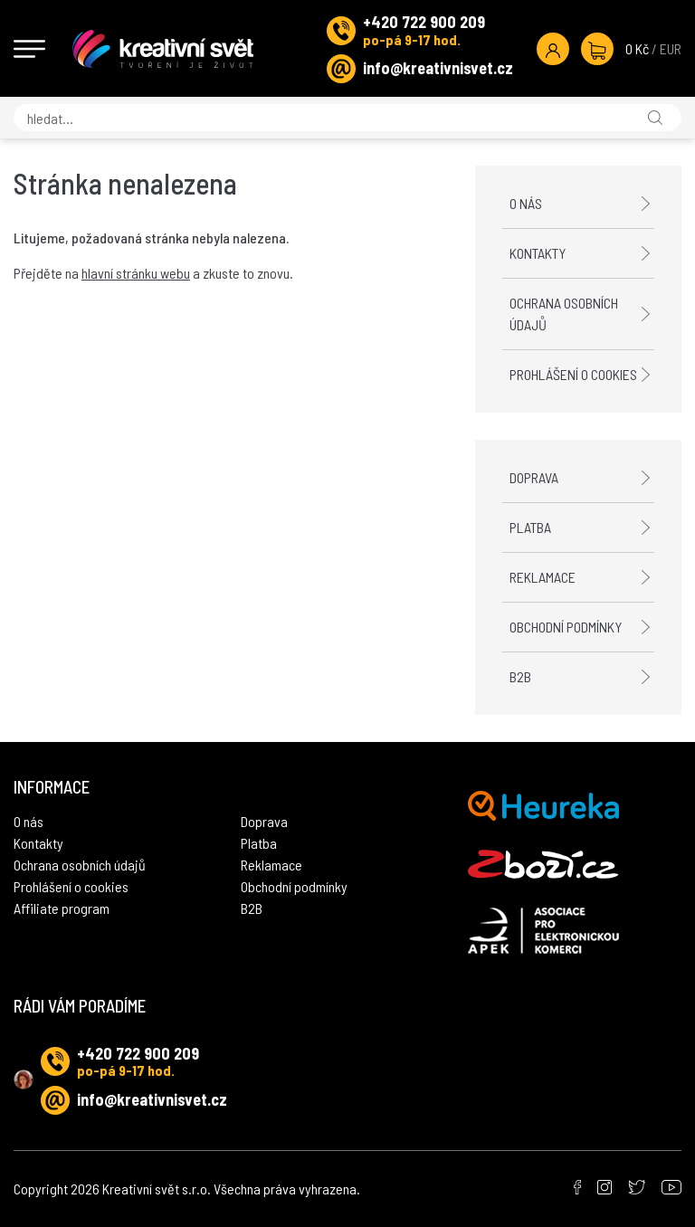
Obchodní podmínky (565, 626)
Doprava (533, 477)
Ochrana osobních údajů (563, 313)
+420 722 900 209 (424, 22)
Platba (530, 527)
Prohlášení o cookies (573, 374)
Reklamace (542, 576)
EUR (670, 48)
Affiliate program (61, 908)
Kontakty (537, 253)
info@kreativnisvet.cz (438, 68)
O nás (525, 203)
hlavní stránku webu (135, 272)
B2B (520, 676)
